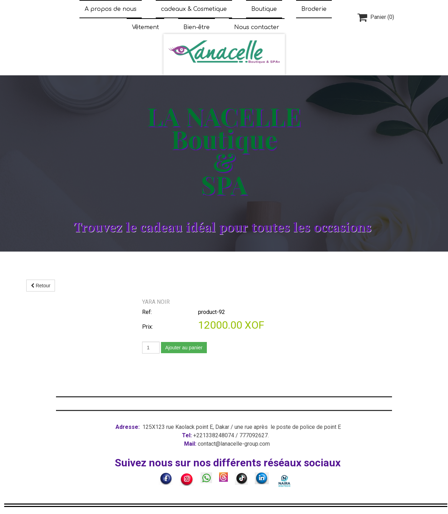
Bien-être (196, 27)
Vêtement (145, 27)
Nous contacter (256, 27)
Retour (40, 285)
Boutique (264, 9)
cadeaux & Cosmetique (194, 9)
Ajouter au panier (184, 347)
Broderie (314, 9)
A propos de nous (110, 9)
